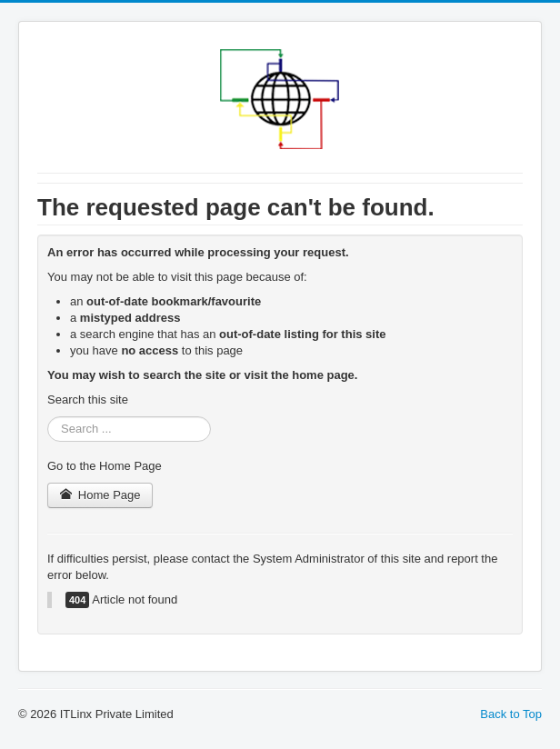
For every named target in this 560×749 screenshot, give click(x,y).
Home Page (100, 495)
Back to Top (511, 714)
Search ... (47, 416)
